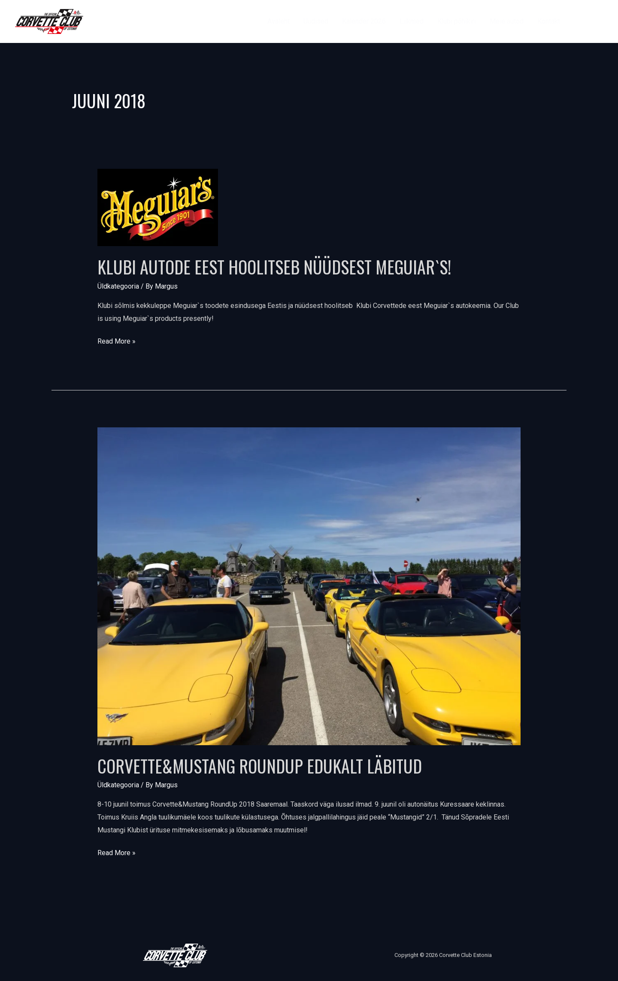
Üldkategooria (118, 286)
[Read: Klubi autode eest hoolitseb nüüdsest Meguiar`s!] (157, 207)
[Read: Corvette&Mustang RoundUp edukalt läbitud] (309, 586)
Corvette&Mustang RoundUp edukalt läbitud (259, 766)
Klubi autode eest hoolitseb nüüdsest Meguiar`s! (274, 267)
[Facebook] (580, 21)
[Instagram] (599, 21)
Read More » (116, 340)
